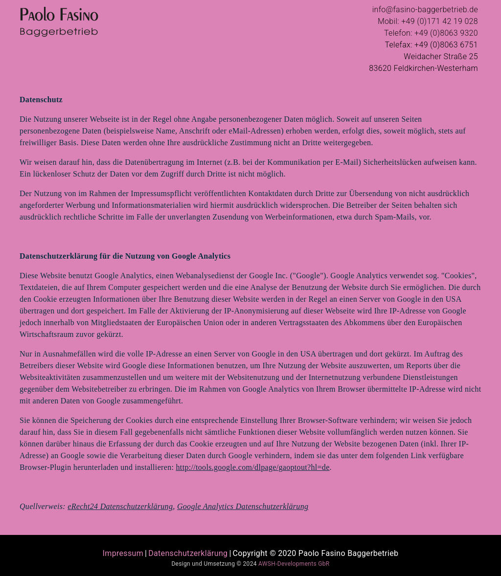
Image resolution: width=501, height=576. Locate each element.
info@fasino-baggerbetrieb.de (425, 9)
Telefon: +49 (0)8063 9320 (431, 33)
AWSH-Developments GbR (293, 563)
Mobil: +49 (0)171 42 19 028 (428, 21)
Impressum (123, 553)
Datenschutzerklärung (188, 553)
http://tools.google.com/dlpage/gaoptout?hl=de (253, 467)
